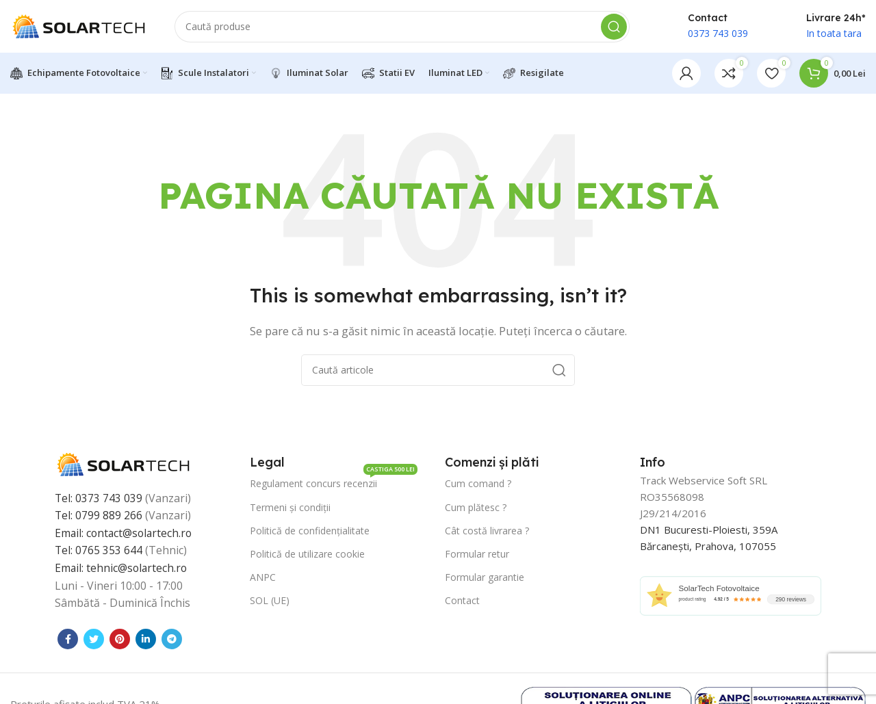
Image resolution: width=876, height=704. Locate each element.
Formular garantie (484, 579)
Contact (462, 602)
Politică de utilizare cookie (307, 555)
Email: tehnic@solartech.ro (122, 569)
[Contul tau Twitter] (93, 641)
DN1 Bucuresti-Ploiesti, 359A (708, 531)
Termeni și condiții (290, 508)
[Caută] (402, 27)
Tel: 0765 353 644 (99, 552)
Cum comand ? (478, 485)
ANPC (263, 579)
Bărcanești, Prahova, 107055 (708, 548)
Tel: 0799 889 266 (99, 517)
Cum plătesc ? (475, 508)
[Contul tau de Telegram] (172, 641)
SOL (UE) (269, 602)
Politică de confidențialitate (310, 532)
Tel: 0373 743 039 (99, 500)
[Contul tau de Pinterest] (120, 641)
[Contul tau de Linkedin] (146, 641)
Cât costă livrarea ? (487, 532)
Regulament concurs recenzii (333, 483)
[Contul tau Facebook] (67, 641)
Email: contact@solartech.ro (125, 535)
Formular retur (477, 555)
